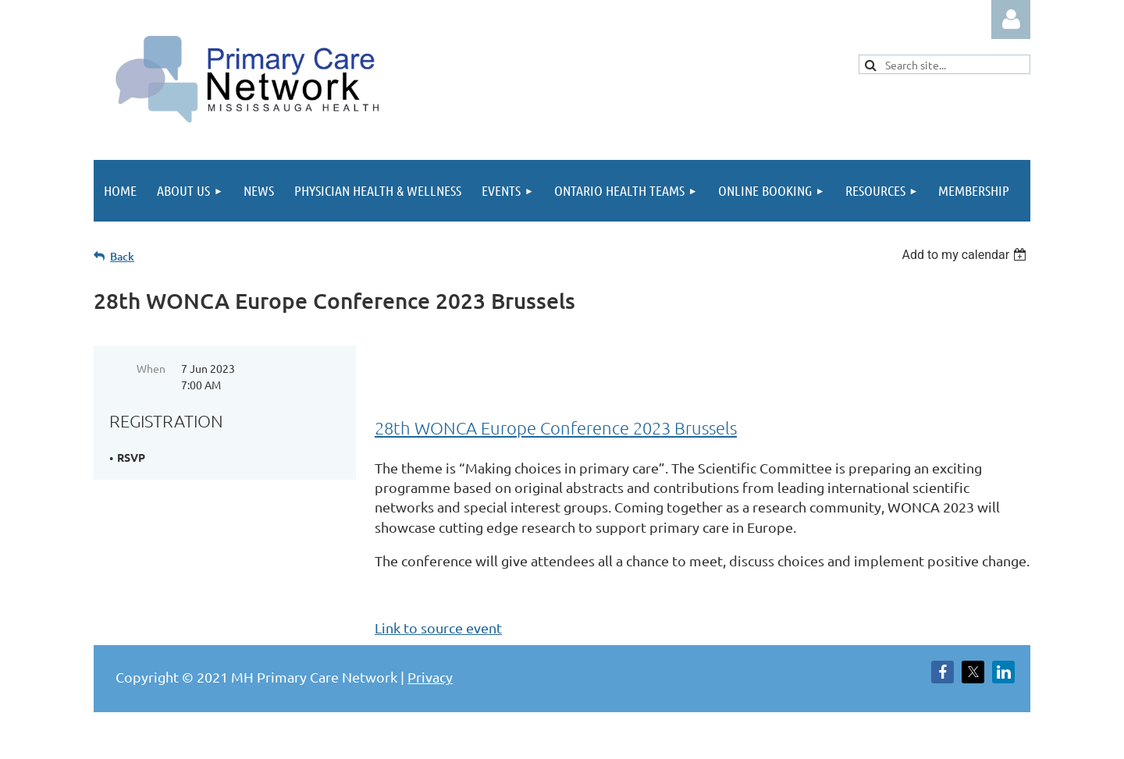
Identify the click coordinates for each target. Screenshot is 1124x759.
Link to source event (438, 627)
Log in (1010, 19)
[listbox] (966, 254)
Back (122, 256)
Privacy (430, 677)
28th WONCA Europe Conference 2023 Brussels (556, 427)
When (151, 368)
